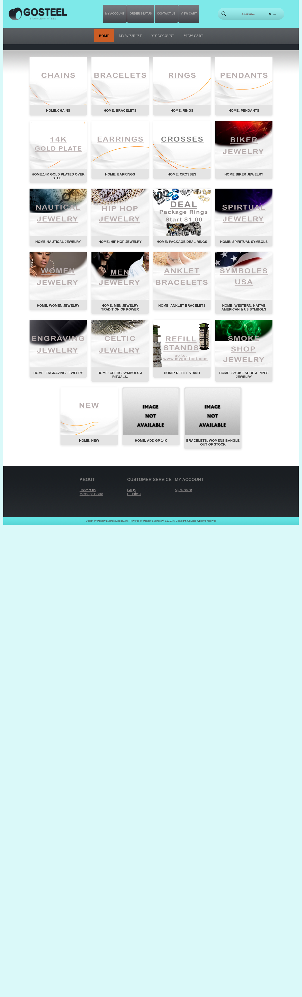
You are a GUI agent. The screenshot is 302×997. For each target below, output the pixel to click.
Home (104, 36)
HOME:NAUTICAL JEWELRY (58, 243)
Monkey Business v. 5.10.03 (158, 524)
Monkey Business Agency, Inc (113, 524)
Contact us (166, 13)
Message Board (92, 498)
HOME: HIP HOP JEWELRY (119, 243)
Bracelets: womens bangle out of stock (213, 445)
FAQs (131, 494)
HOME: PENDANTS (244, 111)
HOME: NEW (89, 443)
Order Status (141, 13)
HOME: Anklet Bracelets (182, 307)
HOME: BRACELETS (120, 111)
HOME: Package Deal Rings (182, 243)
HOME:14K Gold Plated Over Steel (58, 177)
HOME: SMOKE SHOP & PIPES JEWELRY (244, 377)
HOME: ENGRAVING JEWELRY (58, 375)
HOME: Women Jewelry (58, 307)
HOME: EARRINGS (120, 175)
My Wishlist (130, 36)
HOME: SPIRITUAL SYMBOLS (244, 243)
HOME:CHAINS (58, 111)
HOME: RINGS (182, 111)
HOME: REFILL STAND (182, 375)
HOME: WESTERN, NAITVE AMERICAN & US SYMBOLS (244, 309)
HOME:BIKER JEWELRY (244, 175)
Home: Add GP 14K (151, 443)
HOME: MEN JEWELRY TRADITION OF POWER (120, 309)
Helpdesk (134, 498)
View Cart (189, 13)
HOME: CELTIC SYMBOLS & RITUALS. (120, 377)
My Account (115, 13)
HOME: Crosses (182, 175)
